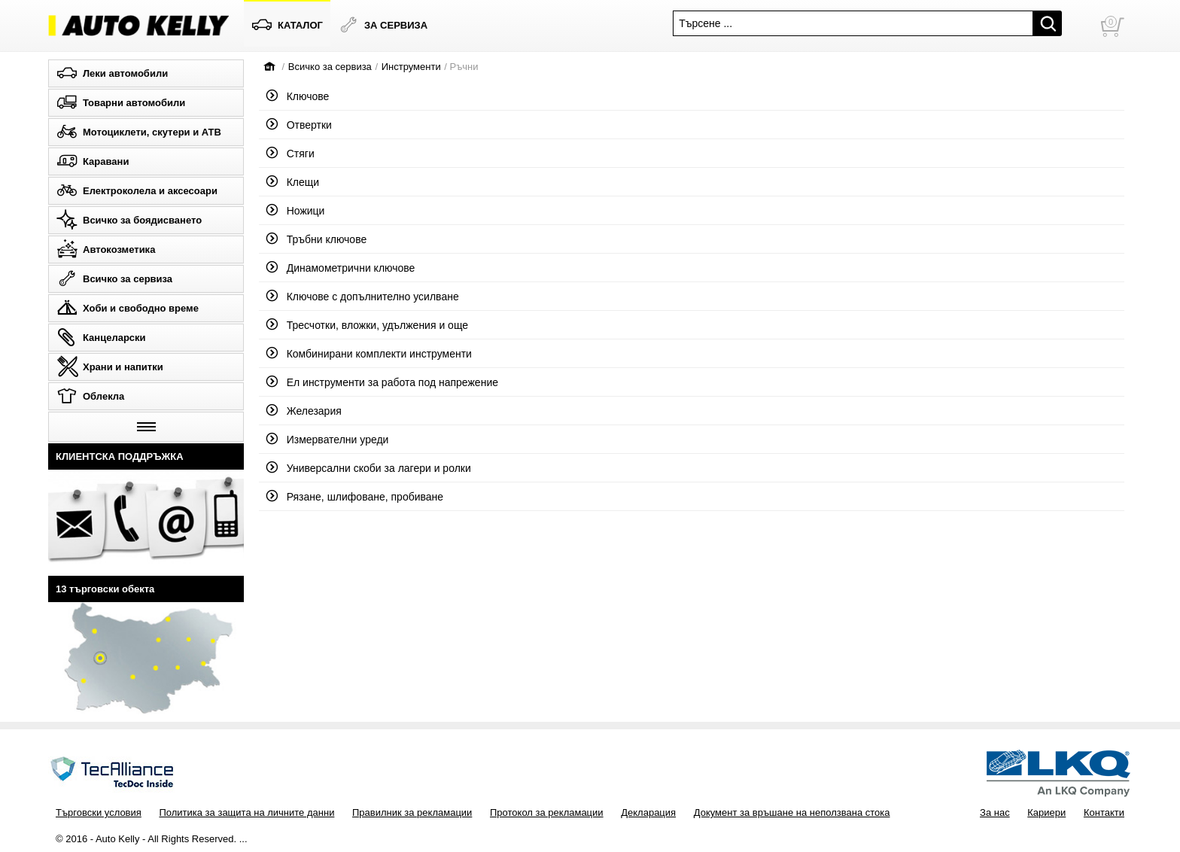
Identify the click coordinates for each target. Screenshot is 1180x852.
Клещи (292, 182)
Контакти (1104, 812)
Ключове (297, 96)
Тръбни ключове (316, 239)
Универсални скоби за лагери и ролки (368, 468)
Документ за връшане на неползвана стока (792, 812)
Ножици (295, 211)
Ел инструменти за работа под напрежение (382, 382)
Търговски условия (98, 812)
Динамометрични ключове (340, 268)
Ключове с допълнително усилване (362, 297)
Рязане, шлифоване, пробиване (354, 497)
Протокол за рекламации (547, 812)
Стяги (290, 154)
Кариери (1046, 812)
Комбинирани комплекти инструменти (369, 354)
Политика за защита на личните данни (246, 812)
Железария (304, 411)
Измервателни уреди (327, 440)
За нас (995, 812)
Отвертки (299, 125)
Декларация (648, 812)
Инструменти (411, 66)
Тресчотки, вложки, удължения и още (367, 325)
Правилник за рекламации (412, 812)
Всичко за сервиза (330, 66)
